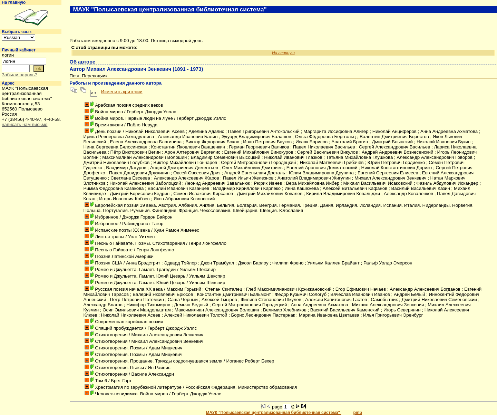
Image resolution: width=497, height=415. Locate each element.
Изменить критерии (121, 91)
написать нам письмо (24, 124)
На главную (14, 2)
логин (8, 55)
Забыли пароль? (19, 74)
